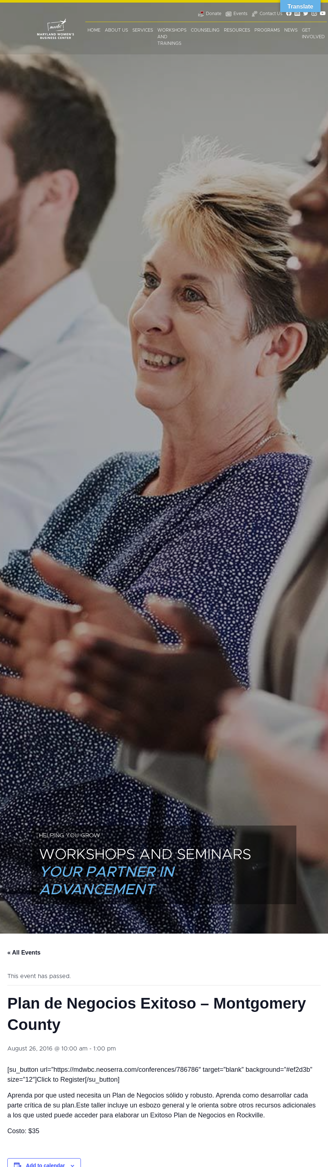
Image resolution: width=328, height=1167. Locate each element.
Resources (237, 30)
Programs (267, 30)
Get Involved (313, 33)
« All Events (23, 952)
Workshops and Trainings (171, 37)
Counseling (205, 30)
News (290, 30)
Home (94, 30)
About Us (116, 30)
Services (142, 30)
